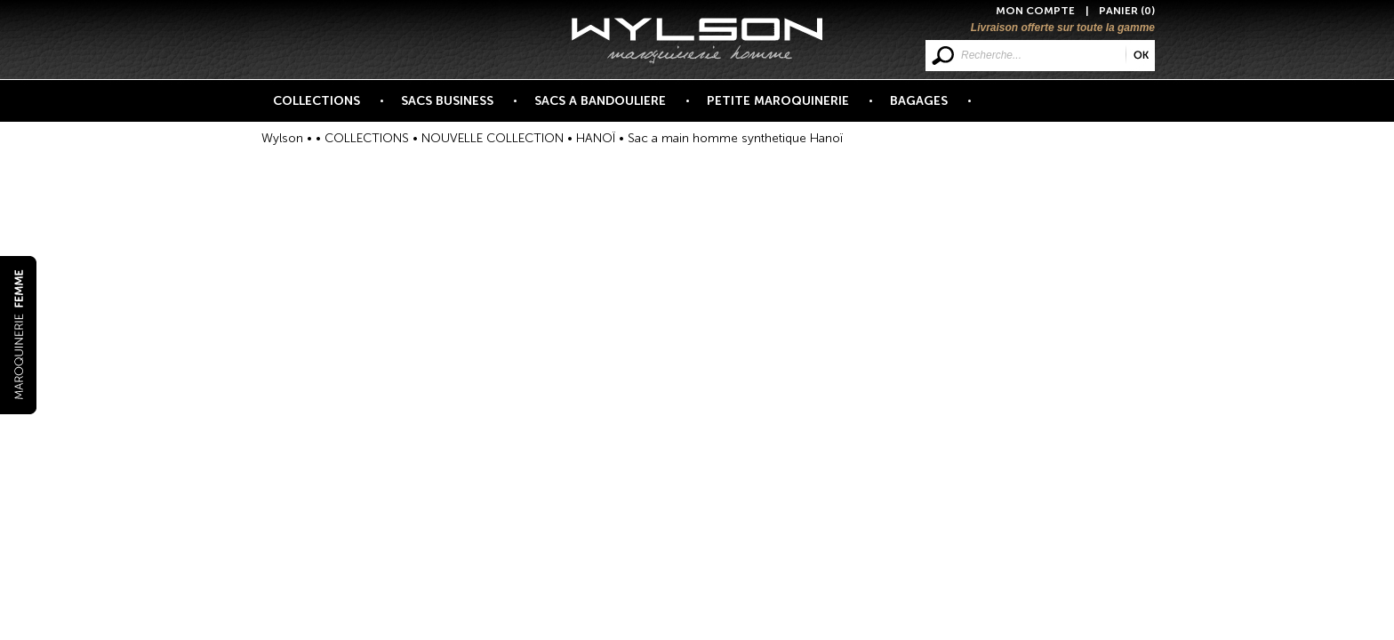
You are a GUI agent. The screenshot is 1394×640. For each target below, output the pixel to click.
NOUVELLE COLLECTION (492, 138)
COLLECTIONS (327, 107)
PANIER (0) (1127, 10)
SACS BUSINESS (457, 107)
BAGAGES (929, 107)
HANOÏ (595, 138)
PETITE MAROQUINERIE (788, 107)
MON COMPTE (1035, 10)
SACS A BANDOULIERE (610, 107)
